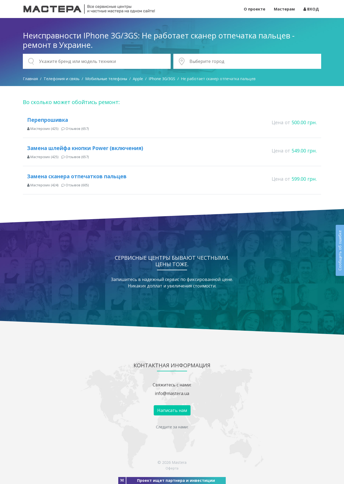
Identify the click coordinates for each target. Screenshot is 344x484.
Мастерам (284, 9)
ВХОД (311, 9)
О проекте (254, 9)
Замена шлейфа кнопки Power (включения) (85, 148)
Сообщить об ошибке (339, 250)
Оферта (172, 468)
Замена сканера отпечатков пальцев (77, 176)
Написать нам (172, 410)
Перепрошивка (47, 119)
